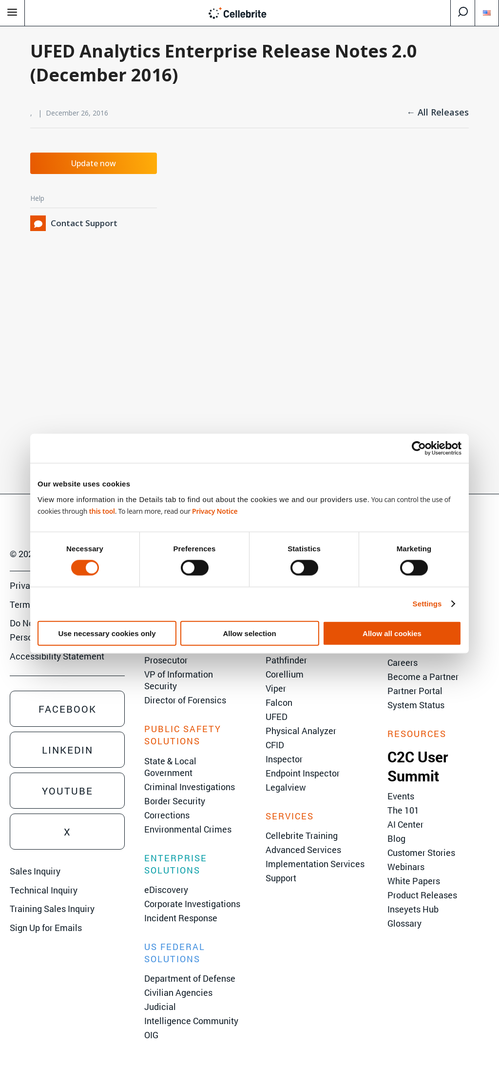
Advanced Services (303, 849)
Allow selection (249, 633)
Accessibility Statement (57, 656)
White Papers (413, 881)
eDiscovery (166, 889)
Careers (402, 662)
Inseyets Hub (413, 909)
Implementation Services (315, 864)
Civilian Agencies (178, 992)
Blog (396, 838)
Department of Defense (189, 978)
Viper (276, 688)
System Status (415, 705)
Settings (427, 604)
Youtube (67, 790)
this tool (102, 510)
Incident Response (180, 918)
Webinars (405, 867)
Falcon (279, 702)
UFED (277, 716)
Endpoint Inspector (303, 773)
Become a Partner (423, 676)
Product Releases (422, 895)
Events (400, 796)
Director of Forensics (185, 700)
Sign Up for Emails (46, 927)
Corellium (285, 674)
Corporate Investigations (192, 904)
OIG (151, 1035)
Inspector (284, 759)
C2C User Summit (417, 766)
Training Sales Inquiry (52, 908)
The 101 (403, 810)
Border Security (174, 801)
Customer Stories (421, 852)
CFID (275, 745)
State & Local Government (170, 766)
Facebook (67, 708)
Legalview (286, 787)
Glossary (404, 923)
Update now (93, 163)
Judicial (160, 1006)
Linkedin (67, 749)
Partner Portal (414, 691)
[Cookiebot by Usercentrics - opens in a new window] (418, 448)
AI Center (405, 824)
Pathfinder (286, 660)
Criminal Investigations (189, 787)
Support (281, 878)
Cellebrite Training (302, 835)
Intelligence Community (191, 1021)
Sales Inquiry (35, 871)
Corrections (167, 815)
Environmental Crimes (187, 829)
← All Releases (437, 112)
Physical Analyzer (301, 731)
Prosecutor (166, 660)
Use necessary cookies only (106, 633)
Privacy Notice (214, 510)
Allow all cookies (392, 633)
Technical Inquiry (43, 890)
